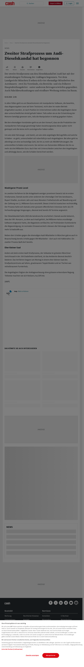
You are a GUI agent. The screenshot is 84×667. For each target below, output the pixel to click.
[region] (42, 643)
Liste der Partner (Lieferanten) (12, 649)
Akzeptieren (50, 655)
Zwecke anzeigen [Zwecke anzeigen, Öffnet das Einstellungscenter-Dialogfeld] (32, 655)
